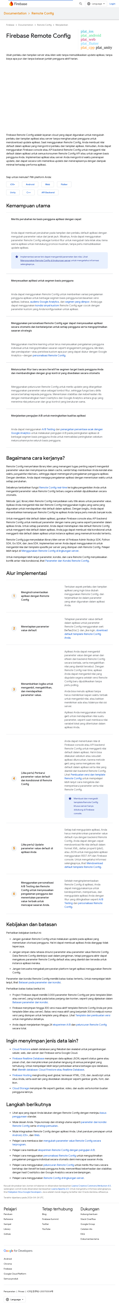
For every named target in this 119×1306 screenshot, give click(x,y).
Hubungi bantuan (89, 1214)
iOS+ (12, 184)
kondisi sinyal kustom (47, 305)
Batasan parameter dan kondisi (30, 1002)
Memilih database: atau (51, 1069)
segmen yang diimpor (77, 301)
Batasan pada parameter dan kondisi (40, 982)
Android (30, 184)
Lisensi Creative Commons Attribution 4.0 (91, 1185)
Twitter (45, 1224)
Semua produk (11, 1278)
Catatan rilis (86, 1229)
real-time (53, 487)
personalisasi (49, 355)
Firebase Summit (50, 1219)
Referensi (8, 1219)
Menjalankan (62, 25)
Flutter (64, 184)
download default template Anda (86, 634)
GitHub (7, 1234)
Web (47, 184)
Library (7, 1229)
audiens (44, 301)
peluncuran (91, 1024)
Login (112, 3)
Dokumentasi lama (90, 1239)
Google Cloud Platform (15, 1273)
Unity (13, 192)
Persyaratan (9, 1291)
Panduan (8, 1214)
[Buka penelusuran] (81, 4)
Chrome (8, 1263)
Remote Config (42, 13)
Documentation (15, 13)
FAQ (83, 1234)
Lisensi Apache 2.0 (60, 1189)
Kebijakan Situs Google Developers (24, 1192)
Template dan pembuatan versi (92, 1015)
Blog (44, 1214)
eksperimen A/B (62, 1024)
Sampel (7, 1224)
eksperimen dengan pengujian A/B (66, 1150)
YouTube (46, 1229)
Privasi (21, 1291)
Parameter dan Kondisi (67, 560)
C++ (28, 192)
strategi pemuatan (47, 1126)
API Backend (48, 192)
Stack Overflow (88, 1219)
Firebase (10, 25)
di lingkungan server (64, 1178)
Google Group (88, 1224)
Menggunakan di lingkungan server (45, 260)
